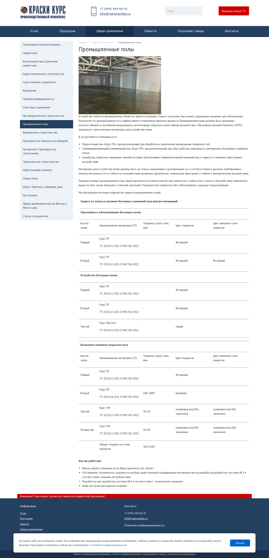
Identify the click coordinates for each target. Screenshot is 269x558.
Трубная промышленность (38, 99)
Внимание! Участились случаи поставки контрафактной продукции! (62, 496)
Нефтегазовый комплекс (37, 170)
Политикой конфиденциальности (109, 545)
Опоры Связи (30, 178)
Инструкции (30, 195)
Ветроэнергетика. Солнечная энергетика (40, 63)
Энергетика (30, 53)
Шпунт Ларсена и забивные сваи (42, 187)
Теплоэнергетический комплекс (42, 44)
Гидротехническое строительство (43, 74)
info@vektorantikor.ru (115, 14)
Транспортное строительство (41, 161)
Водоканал (29, 90)
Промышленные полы (35, 124)
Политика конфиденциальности (144, 525)
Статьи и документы (35, 216)
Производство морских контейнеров (45, 141)
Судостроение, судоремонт (39, 82)
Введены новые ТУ (234, 11)
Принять (240, 543)
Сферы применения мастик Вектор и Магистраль (45, 205)
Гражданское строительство (40, 132)
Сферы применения (103, 42)
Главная (83, 42)
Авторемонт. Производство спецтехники (39, 151)
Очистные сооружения (36, 107)
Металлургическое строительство (43, 116)
